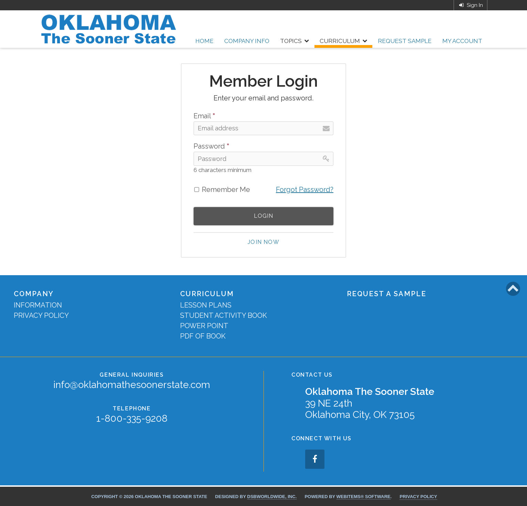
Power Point (204, 326)
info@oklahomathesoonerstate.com (131, 384)
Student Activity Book (223, 315)
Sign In (470, 5)
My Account (462, 40)
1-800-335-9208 (131, 418)
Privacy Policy (41, 315)
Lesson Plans (205, 305)
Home (204, 40)
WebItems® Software (364, 496)
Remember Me (226, 189)
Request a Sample (386, 294)
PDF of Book (203, 336)
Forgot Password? (304, 189)
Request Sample (405, 40)
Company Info (246, 40)
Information (38, 305)
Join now (263, 242)
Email (204, 116)
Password (211, 146)
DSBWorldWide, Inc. (272, 496)
